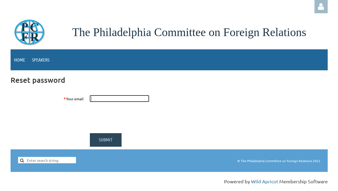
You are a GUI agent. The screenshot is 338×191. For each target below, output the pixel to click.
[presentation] (130, 117)
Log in (321, 6)
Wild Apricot (264, 181)
